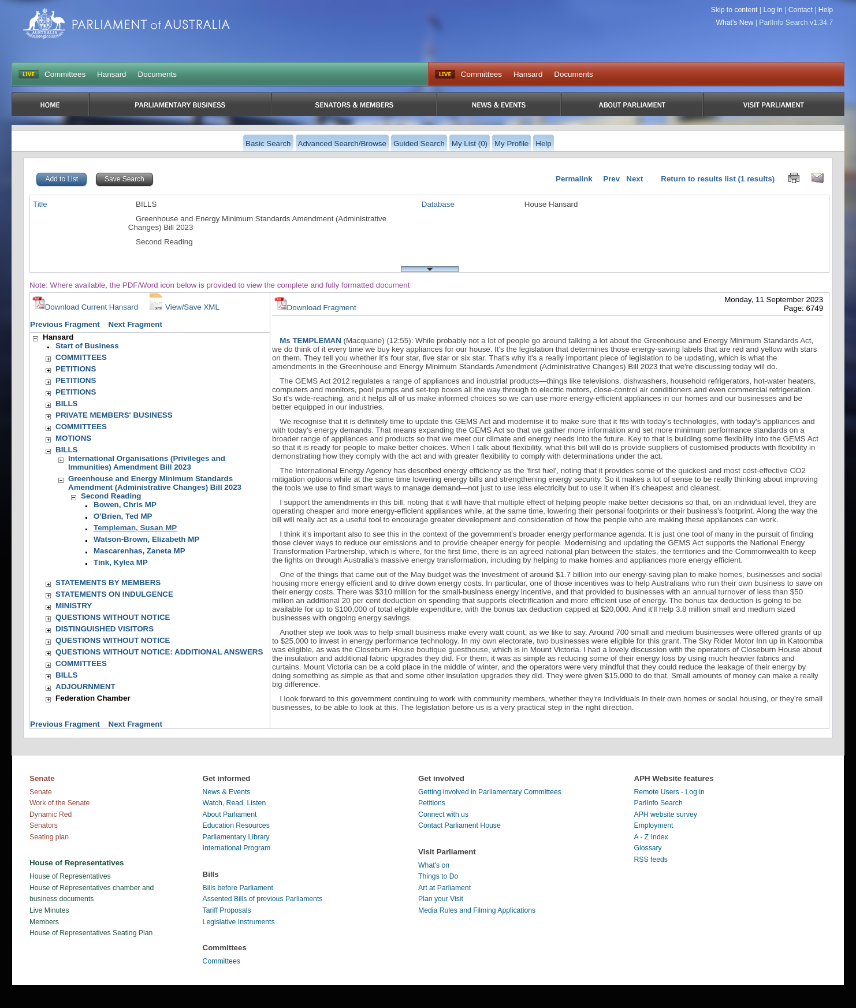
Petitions (431, 803)
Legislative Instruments (239, 922)
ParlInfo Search (658, 803)
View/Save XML (183, 307)
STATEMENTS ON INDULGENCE (114, 594)
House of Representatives (70, 876)
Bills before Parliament (238, 888)
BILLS (66, 403)
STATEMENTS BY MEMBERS (108, 582)
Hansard (111, 74)
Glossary (648, 848)
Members (44, 922)
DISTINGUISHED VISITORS (104, 628)
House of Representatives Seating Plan (90, 933)
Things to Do (438, 876)
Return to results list (698, 178)
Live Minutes (49, 910)
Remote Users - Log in (669, 792)
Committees (64, 74)
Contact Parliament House (459, 825)
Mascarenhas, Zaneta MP (139, 550)
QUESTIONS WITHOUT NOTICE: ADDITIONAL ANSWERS (159, 652)
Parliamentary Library (236, 837)
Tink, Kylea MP (121, 562)
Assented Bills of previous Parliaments (263, 899)
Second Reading (111, 496)
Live (445, 74)
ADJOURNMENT (85, 686)
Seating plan (49, 837)
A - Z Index (651, 837)
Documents (157, 74)
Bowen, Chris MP (125, 504)
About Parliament (230, 814)
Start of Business (87, 345)
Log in (772, 10)
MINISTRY (73, 605)
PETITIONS (75, 368)
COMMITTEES (81, 357)
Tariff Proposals (227, 910)
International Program (237, 848)
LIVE (28, 74)
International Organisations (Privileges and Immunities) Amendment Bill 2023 (146, 462)
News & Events (227, 792)
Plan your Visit (440, 899)
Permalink (574, 178)
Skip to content (734, 10)
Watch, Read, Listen (234, 803)
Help (825, 10)
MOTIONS (73, 438)
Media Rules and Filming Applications (476, 910)
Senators (43, 825)
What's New (735, 22)
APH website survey (665, 814)
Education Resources (236, 825)
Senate (40, 792)
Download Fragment (315, 307)
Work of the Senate (59, 803)
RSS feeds (651, 860)
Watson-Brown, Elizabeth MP (146, 539)
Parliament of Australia (126, 23)
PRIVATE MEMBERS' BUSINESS (114, 415)
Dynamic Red (50, 814)
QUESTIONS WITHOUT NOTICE (112, 617)
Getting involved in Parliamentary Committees (489, 792)
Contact (800, 10)
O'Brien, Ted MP (123, 516)
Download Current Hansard (85, 307)
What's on (433, 865)
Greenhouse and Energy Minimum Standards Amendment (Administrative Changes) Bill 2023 (154, 483)
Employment (653, 825)
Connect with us (443, 814)
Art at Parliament (444, 888)
